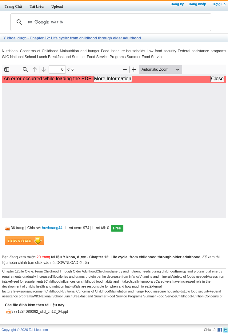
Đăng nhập (197, 4)
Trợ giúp (219, 4)
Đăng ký (177, 4)
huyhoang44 (52, 228)
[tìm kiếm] (110, 22)
